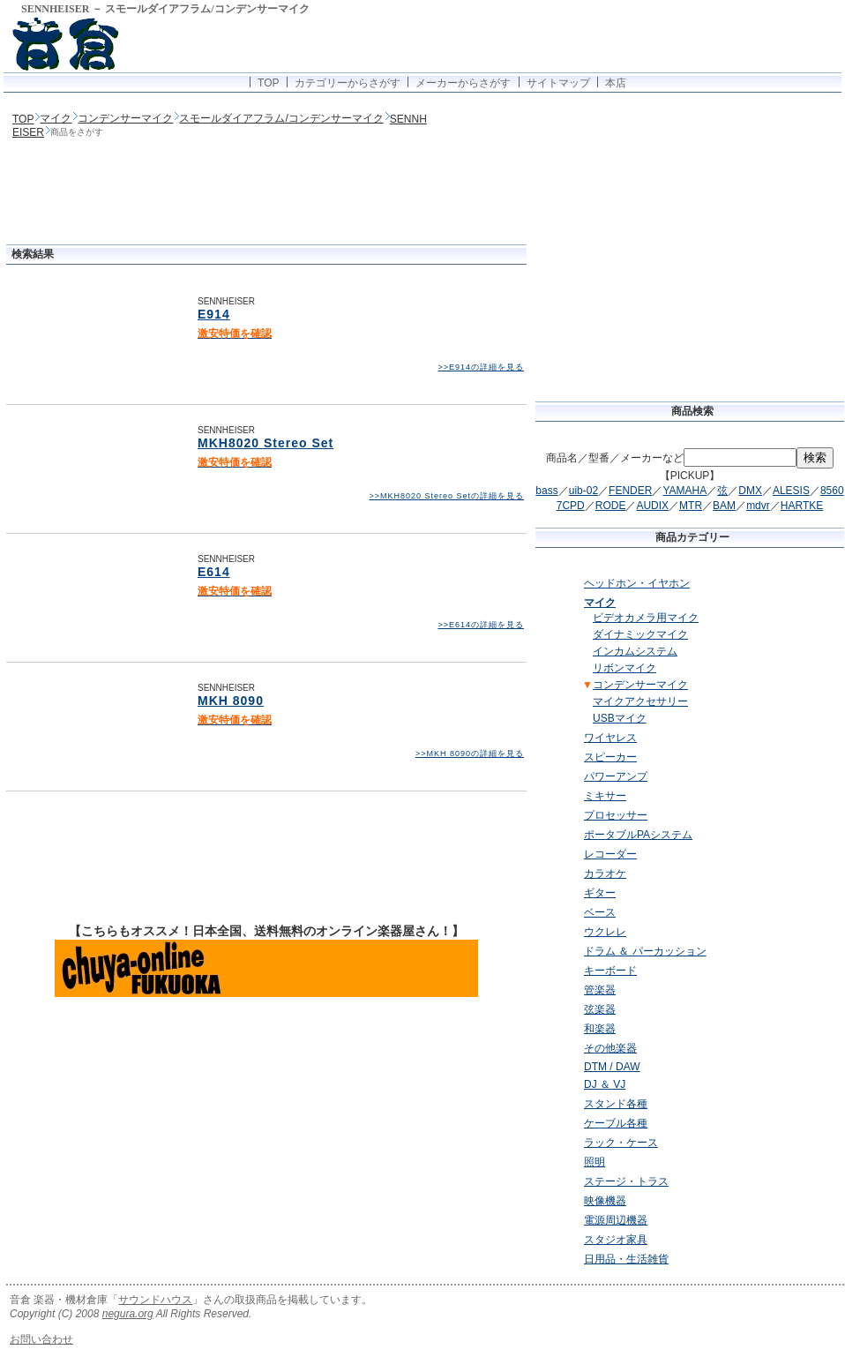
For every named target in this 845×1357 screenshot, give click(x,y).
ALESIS (791, 490)
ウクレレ (605, 932)
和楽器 (600, 1029)
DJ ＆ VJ (604, 1084)
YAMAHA (684, 490)
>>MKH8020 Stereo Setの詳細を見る (446, 495)
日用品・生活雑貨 (626, 1259)
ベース (600, 912)
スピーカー (610, 757)
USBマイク (620, 718)
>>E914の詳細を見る (480, 367)
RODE (610, 505)
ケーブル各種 (615, 1123)
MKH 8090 (231, 700)
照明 (594, 1162)
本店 (615, 83)
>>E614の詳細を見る (480, 624)
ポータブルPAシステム (638, 834)
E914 (214, 314)
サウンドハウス (155, 1299)
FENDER (630, 490)
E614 (214, 572)
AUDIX (652, 505)
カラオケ (605, 873)
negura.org (127, 1314)
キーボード (610, 970)
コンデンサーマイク (125, 118)
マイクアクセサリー (640, 701)
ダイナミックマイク (640, 634)
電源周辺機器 (615, 1220)
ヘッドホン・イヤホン (637, 583)
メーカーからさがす (463, 83)
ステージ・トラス (626, 1181)
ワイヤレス (610, 737)
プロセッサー (615, 815)
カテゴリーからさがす (347, 83)
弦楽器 (600, 1009)
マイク (55, 118)
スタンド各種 (615, 1104)
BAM (724, 505)
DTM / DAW (612, 1067)
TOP (268, 83)
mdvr (758, 505)
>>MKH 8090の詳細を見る (469, 753)
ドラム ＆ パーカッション (645, 951)
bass (546, 490)
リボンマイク (624, 668)
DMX (750, 490)
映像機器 (605, 1201)
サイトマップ (558, 83)
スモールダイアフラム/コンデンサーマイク (281, 118)
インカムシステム (635, 651)
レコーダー (610, 854)
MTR (690, 505)
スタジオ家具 (615, 1239)
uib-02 (583, 490)
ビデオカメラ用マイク (646, 617)
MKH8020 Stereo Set (265, 443)
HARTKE (802, 505)
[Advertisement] (266, 193)
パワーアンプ (615, 776)
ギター (600, 893)
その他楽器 (610, 1048)
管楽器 (600, 990)
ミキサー (605, 796)
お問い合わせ (41, 1339)
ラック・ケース (621, 1142)
